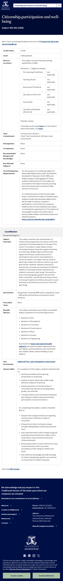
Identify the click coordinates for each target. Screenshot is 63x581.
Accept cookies (17, 576)
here (42, 126)
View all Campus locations (43, 526)
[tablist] (37, 5)
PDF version (15, 469)
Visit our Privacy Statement (19, 569)
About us (5, 505)
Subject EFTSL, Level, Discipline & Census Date (36, 361)
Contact (4, 523)
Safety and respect (9, 514)
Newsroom (5, 518)
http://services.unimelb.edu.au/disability (38, 219)
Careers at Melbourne (10, 510)
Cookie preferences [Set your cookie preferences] (46, 576)
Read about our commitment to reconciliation (20, 498)
